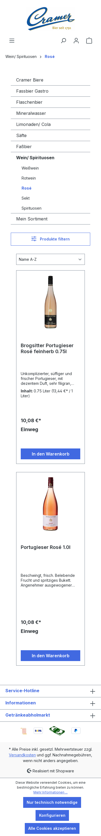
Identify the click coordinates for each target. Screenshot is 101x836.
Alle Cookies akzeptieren (52, 828)
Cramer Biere (29, 80)
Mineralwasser (31, 113)
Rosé (27, 188)
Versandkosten (22, 755)
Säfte (21, 135)
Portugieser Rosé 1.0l (46, 547)
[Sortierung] (50, 259)
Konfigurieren (52, 815)
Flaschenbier (29, 102)
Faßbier (24, 146)
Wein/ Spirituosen (35, 157)
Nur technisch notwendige (52, 802)
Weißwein (30, 168)
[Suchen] (63, 40)
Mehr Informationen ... (50, 792)
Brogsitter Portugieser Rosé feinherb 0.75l (47, 348)
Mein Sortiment (31, 219)
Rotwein (29, 178)
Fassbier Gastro (32, 91)
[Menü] (11, 40)
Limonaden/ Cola (33, 124)
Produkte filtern (50, 238)
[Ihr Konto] (76, 40)
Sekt (26, 198)
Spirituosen (31, 208)
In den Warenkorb (50, 454)
